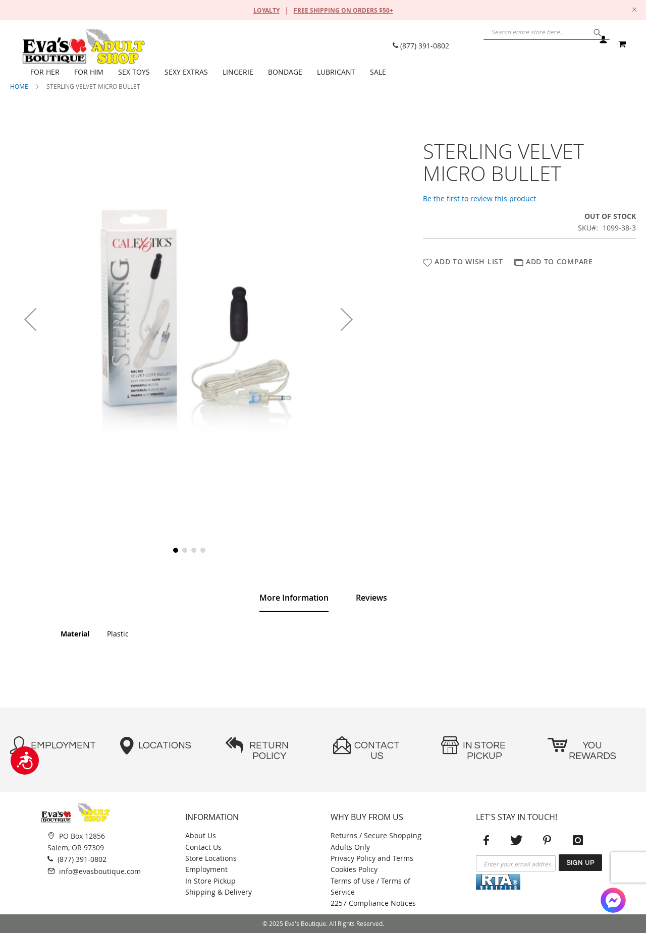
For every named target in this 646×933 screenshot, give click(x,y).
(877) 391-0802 (421, 45)
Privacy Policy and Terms (372, 858)
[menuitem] (47, 72)
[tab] (294, 598)
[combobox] (520, 42)
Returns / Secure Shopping (376, 835)
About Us (200, 835)
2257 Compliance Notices (373, 903)
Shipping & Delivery (218, 892)
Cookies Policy (354, 869)
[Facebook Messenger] (613, 900)
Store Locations (211, 858)
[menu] (328, 72)
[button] (30, 319)
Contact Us (203, 847)
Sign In (603, 44)
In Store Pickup (210, 881)
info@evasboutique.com (94, 871)
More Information (294, 597)
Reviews (371, 597)
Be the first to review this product (479, 198)
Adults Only (350, 847)
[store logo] (83, 46)
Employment (206, 869)
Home (19, 86)
